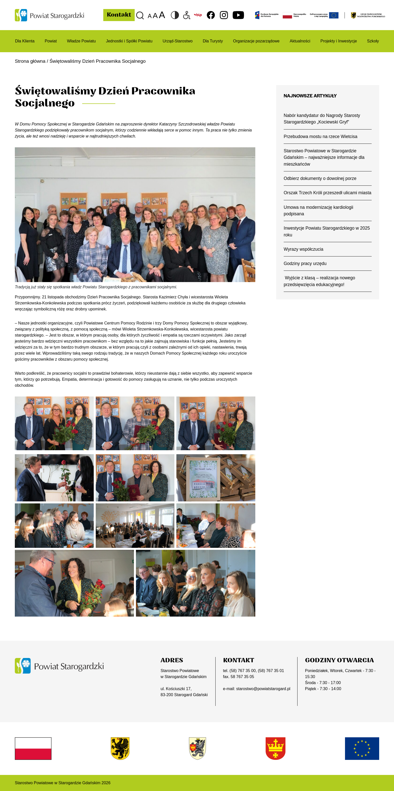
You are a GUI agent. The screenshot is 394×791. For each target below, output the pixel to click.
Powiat (51, 41)
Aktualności (300, 41)
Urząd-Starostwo (177, 41)
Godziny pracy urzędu (305, 263)
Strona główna (30, 61)
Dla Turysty (213, 41)
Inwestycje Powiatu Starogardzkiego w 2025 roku (327, 231)
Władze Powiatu (81, 41)
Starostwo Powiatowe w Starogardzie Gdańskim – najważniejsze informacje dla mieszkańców (324, 157)
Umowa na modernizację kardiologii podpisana (318, 210)
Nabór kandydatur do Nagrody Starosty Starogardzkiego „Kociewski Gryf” (322, 118)
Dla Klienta (24, 41)
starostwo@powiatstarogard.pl (263, 689)
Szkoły (373, 41)
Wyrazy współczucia (303, 249)
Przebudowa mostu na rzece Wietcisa (320, 136)
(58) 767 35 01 (271, 671)
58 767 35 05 (242, 677)
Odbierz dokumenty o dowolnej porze (320, 178)
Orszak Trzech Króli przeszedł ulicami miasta (327, 192)
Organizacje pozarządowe (256, 41)
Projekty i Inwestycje (338, 41)
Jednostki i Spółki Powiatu (129, 41)
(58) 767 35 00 (242, 671)
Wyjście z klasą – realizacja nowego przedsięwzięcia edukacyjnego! (319, 281)
